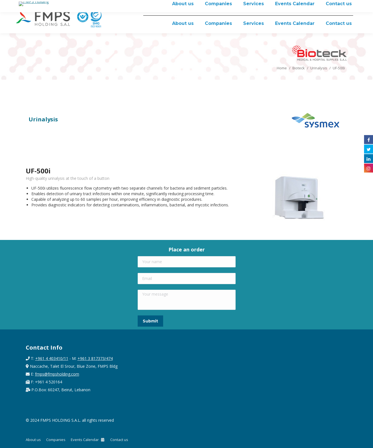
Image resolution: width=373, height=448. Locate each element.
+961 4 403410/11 (51, 358)
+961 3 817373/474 (95, 358)
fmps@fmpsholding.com (57, 374)
